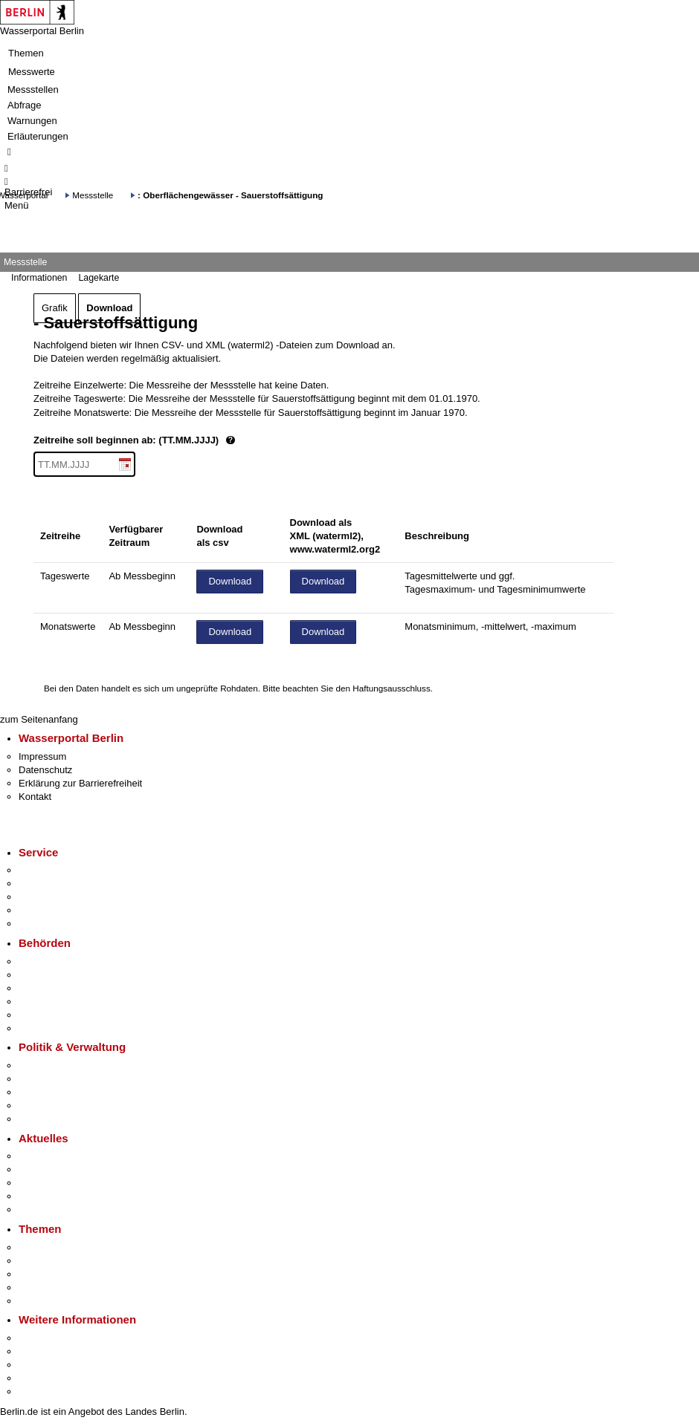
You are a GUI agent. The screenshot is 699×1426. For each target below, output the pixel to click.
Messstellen (33, 89)
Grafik (55, 307)
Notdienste (42, 910)
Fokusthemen (48, 1247)
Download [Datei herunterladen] (229, 581)
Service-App (45, 870)
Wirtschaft (40, 1364)
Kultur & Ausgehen (59, 1338)
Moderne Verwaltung (63, 1274)
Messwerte (31, 71)
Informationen (39, 278)
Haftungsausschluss (391, 688)
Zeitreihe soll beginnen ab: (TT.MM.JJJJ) (184, 441)
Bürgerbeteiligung (56, 1092)
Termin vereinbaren (60, 883)
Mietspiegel (43, 1287)
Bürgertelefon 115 (57, 896)
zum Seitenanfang (39, 719)
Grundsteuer (45, 1300)
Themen (26, 53)
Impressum (42, 756)
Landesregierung (55, 1065)
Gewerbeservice (53, 923)
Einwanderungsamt (60, 1028)
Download (109, 307)
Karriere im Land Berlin (68, 1078)
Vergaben (39, 1118)
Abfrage (24, 105)
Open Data (42, 1105)
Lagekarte (98, 278)
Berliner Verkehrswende (70, 1260)
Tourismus (40, 1351)
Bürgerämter (45, 1001)
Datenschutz (45, 769)
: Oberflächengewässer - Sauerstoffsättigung (230, 195)
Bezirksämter (47, 988)
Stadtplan (39, 1391)
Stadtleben (42, 1378)
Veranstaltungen (53, 1182)
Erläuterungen (37, 136)
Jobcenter (40, 1014)
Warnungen (32, 120)
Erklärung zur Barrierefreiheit (80, 783)
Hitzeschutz (43, 1209)
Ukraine (35, 1196)
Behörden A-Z (48, 961)
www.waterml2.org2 (335, 549)
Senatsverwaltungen (62, 974)
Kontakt (35, 796)
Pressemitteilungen (60, 1156)
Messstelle (92, 195)
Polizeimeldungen (57, 1169)
